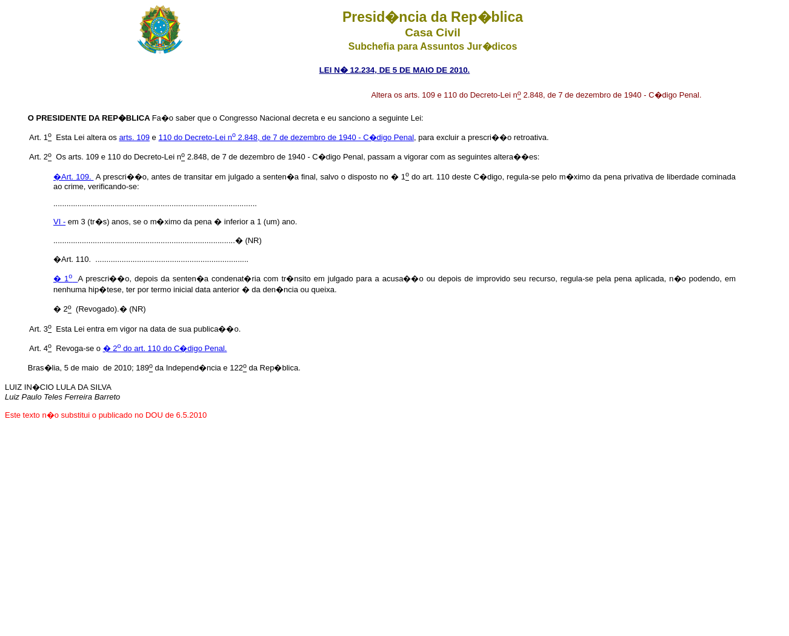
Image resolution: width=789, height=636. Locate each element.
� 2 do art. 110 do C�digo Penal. (165, 348)
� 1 (65, 278)
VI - (59, 221)
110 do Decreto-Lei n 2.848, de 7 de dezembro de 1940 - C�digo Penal (286, 137)
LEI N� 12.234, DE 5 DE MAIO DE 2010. (394, 70)
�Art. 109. (73, 176)
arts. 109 (134, 137)
